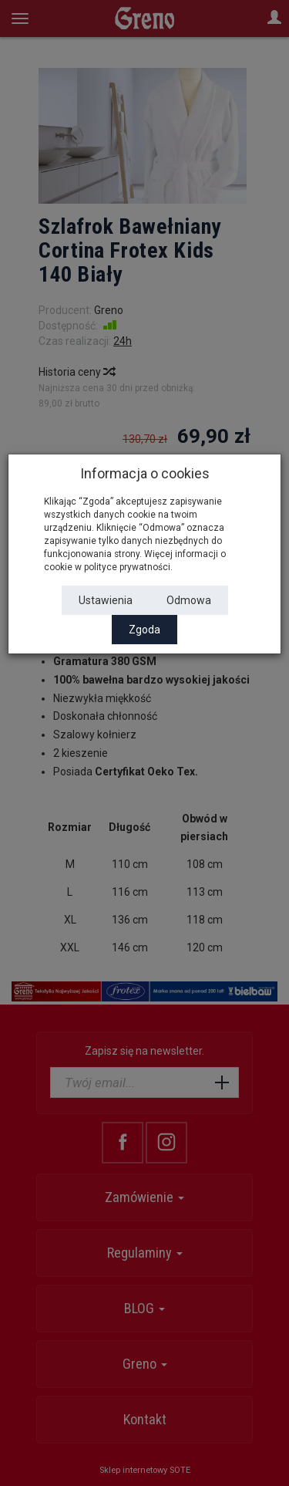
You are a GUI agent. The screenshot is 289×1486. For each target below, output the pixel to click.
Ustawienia (106, 600)
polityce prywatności (127, 567)
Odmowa (188, 600)
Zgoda (144, 629)
